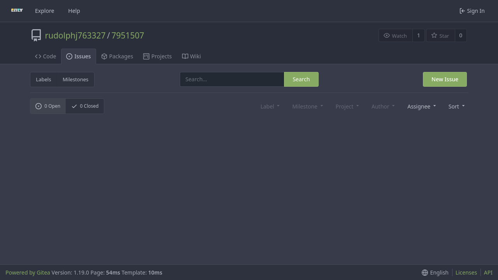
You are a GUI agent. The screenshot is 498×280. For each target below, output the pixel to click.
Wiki (191, 56)
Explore (44, 10)
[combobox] (421, 106)
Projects (157, 56)
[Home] (17, 11)
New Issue (444, 79)
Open (47, 106)
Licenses (466, 272)
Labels (43, 79)
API (488, 272)
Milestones (75, 79)
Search (301, 79)
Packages (117, 56)
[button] (456, 106)
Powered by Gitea (27, 272)
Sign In (472, 10)
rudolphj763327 (75, 35)
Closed (85, 106)
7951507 (127, 35)
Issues (78, 56)
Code (45, 56)
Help (74, 10)
